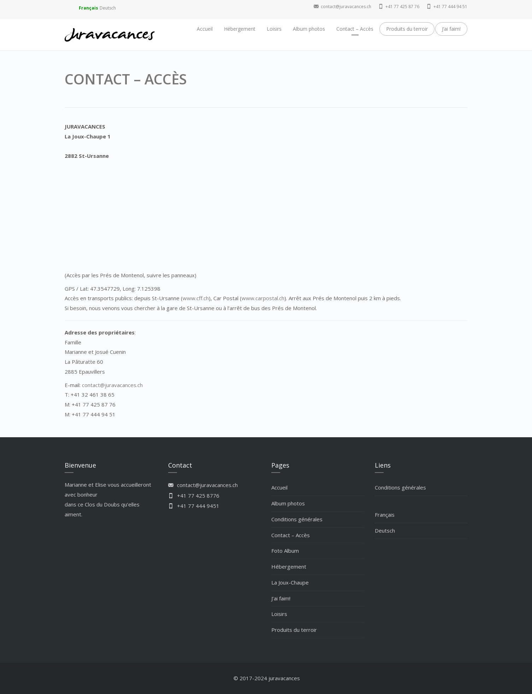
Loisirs (274, 28)
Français (88, 8)
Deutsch (108, 8)
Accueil (205, 28)
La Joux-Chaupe (290, 582)
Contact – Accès (354, 28)
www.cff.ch (196, 298)
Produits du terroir (407, 28)
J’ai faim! (451, 28)
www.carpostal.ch (263, 298)
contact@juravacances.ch (112, 384)
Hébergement (239, 28)
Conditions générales (297, 519)
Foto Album (285, 550)
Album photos (309, 28)
